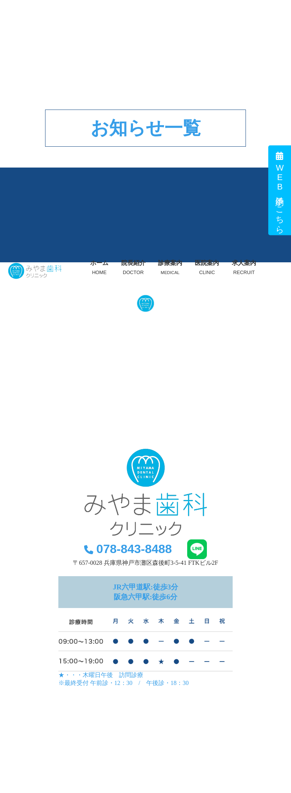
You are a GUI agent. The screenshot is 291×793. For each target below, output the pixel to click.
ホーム (99, 267)
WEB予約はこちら (280, 190)
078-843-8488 (128, 549)
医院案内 (207, 267)
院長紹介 (133, 267)
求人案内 (244, 267)
